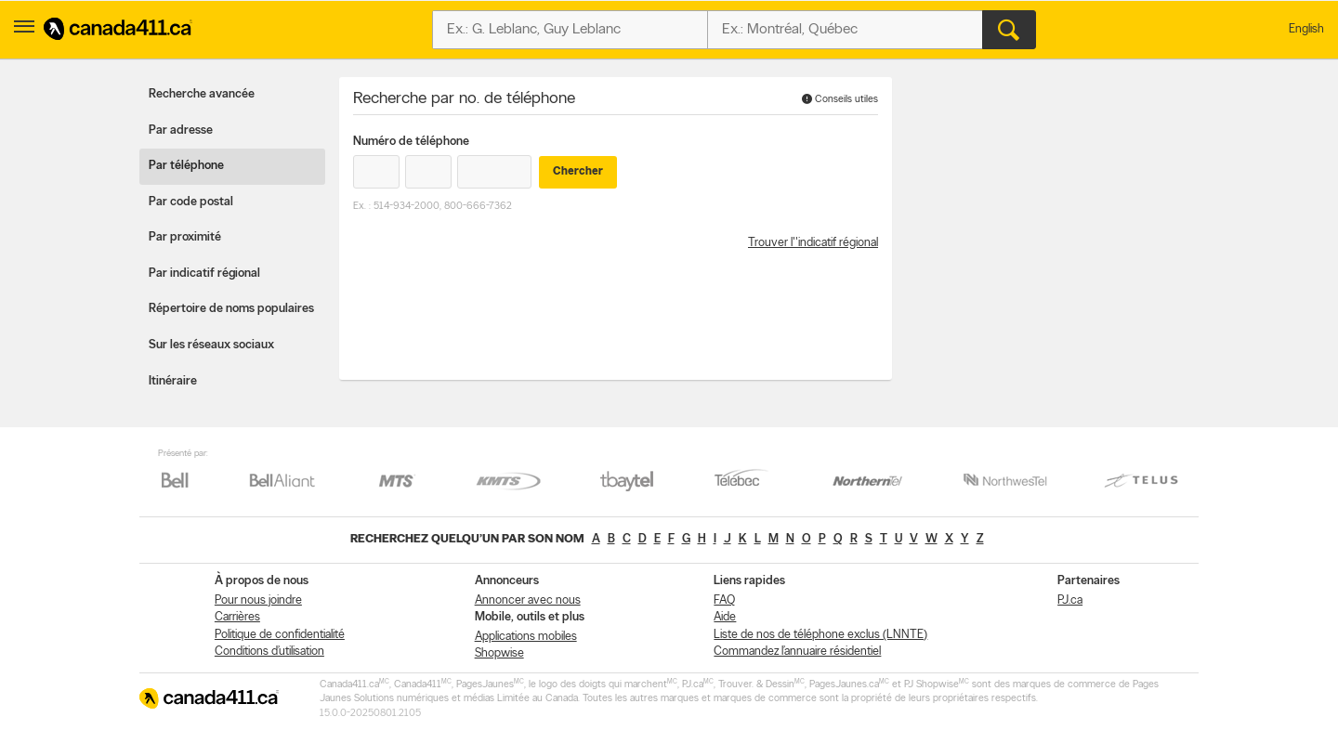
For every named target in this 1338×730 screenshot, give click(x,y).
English (1306, 29)
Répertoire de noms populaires (231, 309)
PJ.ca (1069, 600)
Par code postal (191, 202)
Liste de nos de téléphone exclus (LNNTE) (820, 635)
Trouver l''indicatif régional (813, 243)
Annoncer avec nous (528, 600)
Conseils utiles (840, 99)
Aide (725, 617)
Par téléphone (186, 166)
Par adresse (181, 130)
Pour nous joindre (258, 600)
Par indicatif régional (204, 273)
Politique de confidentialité (280, 635)
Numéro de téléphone (411, 142)
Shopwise (499, 653)
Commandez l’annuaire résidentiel (797, 651)
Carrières (237, 617)
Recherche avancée (202, 94)
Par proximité (185, 237)
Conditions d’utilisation (269, 651)
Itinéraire (173, 381)
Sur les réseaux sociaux (211, 345)
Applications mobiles (526, 637)
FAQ (724, 600)
